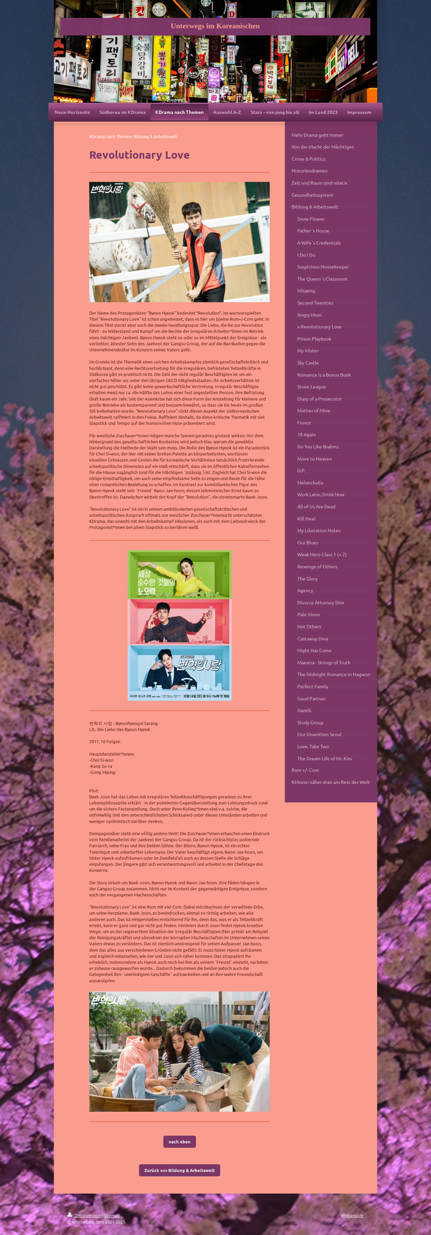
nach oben (180, 1141)
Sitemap (112, 1215)
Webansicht (352, 1215)
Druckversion (84, 1215)
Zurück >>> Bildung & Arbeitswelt (179, 1170)
